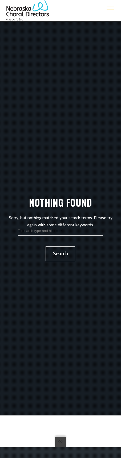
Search (60, 254)
